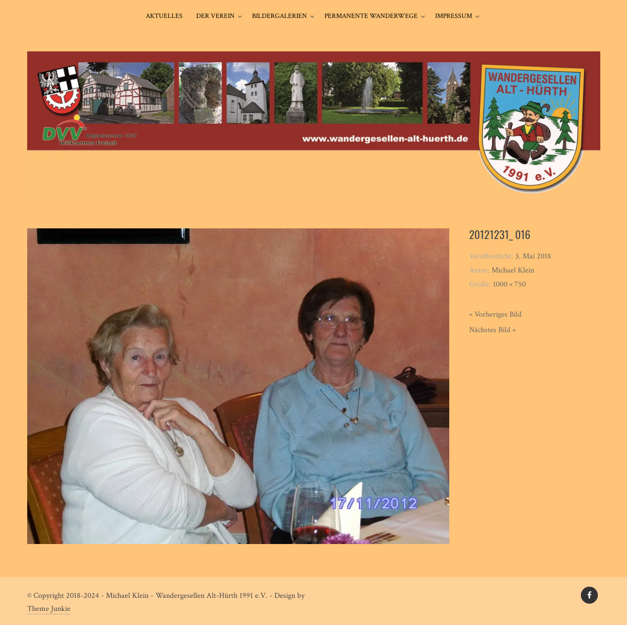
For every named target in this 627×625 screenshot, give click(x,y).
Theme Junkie (48, 609)
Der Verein (215, 16)
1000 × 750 (509, 284)
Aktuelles (164, 16)
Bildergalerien (279, 16)
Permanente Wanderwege (371, 16)
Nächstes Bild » (492, 330)
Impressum (453, 16)
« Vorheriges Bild (495, 314)
